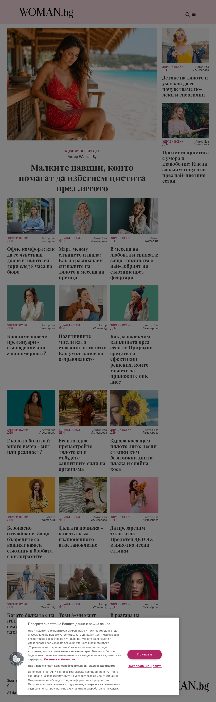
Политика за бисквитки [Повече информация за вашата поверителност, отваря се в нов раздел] (59, 659)
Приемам (144, 654)
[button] (16, 659)
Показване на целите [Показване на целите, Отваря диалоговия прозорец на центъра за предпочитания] (144, 666)
